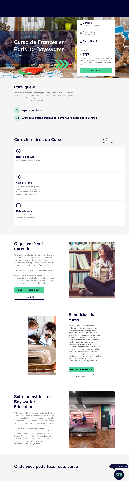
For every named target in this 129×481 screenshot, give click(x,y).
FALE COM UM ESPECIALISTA (29, 290)
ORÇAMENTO (96, 71)
